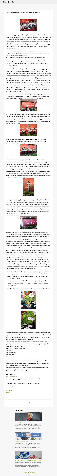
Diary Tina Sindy (9, 2)
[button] (6, 16)
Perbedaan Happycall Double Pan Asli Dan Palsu (23, 441)
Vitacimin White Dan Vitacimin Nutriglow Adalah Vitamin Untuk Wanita (28, 460)
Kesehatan (8, 392)
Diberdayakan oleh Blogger (28, 472)
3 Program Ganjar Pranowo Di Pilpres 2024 (22, 422)
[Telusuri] (55, 2)
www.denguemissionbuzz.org (33, 378)
